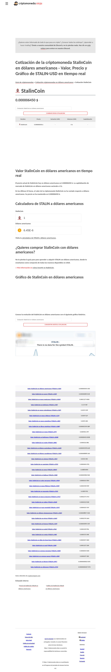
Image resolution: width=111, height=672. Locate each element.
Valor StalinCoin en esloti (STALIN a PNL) (44, 529)
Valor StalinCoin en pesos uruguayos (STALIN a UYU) (44, 497)
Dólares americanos (23, 223)
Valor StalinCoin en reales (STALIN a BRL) (44, 443)
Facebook (82, 637)
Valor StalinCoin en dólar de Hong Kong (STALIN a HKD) (44, 540)
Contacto (28, 634)
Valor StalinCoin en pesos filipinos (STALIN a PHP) (44, 486)
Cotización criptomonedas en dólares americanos (54, 82)
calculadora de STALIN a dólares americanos (39, 238)
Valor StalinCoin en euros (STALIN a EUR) (44, 394)
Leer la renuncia (49, 639)
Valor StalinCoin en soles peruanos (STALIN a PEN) (44, 480)
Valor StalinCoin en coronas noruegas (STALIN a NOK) (44, 551)
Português (82, 661)
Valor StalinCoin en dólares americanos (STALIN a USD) (44, 389)
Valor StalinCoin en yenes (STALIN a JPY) (44, 432)
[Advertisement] (55, 24)
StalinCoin (19, 211)
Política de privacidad (29, 643)
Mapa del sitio (29, 637)
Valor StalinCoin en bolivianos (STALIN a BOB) (44, 437)
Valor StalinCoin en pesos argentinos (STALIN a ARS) (44, 421)
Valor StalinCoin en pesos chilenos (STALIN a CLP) (44, 416)
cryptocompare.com (34, 576)
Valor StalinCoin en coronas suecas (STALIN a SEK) (44, 556)
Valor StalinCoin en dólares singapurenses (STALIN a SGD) (44, 513)
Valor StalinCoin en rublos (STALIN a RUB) (44, 502)
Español (82, 649)
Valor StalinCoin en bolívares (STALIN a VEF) (44, 405)
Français (82, 655)
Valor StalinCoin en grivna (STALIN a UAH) (44, 518)
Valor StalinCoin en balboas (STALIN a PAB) (44, 475)
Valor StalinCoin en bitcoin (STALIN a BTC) (44, 561)
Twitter (83, 640)
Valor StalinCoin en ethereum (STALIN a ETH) (44, 567)
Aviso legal (29, 640)
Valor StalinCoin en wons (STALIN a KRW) (44, 470)
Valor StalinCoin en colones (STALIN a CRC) (44, 459)
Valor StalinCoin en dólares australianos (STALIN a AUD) (44, 448)
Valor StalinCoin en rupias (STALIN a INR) (44, 534)
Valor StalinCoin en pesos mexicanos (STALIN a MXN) (44, 399)
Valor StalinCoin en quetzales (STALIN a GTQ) (44, 464)
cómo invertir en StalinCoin (43, 268)
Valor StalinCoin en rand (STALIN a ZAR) (44, 545)
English (82, 652)
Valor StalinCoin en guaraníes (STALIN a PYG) (44, 491)
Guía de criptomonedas (24, 82)
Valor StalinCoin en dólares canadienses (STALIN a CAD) (44, 453)
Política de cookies (29, 646)
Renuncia (28, 649)
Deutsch (82, 658)
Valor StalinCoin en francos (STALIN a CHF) (44, 524)
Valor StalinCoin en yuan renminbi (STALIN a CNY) (44, 507)
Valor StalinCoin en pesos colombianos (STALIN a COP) (44, 410)
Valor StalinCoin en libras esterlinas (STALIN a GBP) (44, 426)
